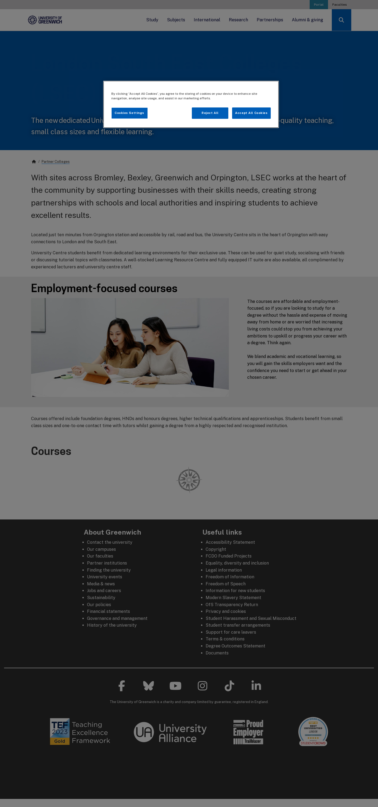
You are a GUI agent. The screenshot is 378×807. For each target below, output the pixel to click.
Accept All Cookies (251, 113)
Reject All (210, 113)
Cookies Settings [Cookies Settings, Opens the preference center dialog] (129, 113)
